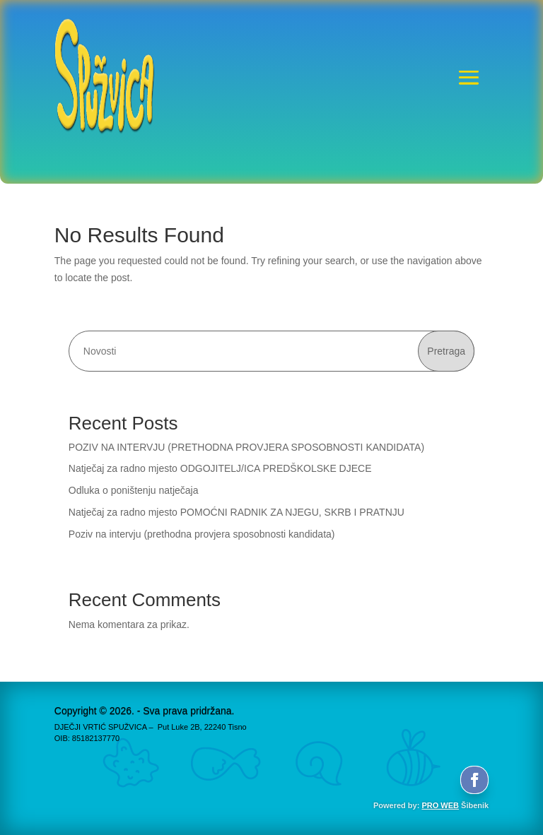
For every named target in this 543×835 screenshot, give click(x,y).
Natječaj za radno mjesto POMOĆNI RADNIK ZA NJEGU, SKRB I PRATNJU (236, 512)
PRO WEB (440, 805)
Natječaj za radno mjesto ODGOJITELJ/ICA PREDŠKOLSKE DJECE (220, 468)
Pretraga (446, 351)
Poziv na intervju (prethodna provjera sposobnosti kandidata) (202, 534)
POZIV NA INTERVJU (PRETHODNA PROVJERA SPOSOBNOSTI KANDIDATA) (246, 447)
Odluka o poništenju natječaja (134, 490)
